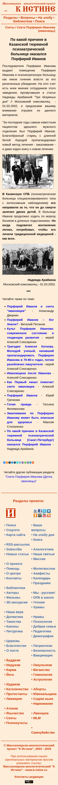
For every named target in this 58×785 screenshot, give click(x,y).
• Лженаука (40, 713)
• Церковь (12, 641)
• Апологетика (42, 549)
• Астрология (41, 679)
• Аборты (38, 689)
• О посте (11, 650)
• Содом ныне (42, 699)
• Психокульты (16, 723)
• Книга (36, 539)
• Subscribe (13, 549)
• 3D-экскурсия (16, 602)
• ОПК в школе (42, 597)
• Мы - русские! (43, 592)
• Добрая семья (43, 626)
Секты (9, 27)
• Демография (42, 636)
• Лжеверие (13, 699)
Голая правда (19, 404)
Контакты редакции (29, 776)
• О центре (12, 573)
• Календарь (41, 578)
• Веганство (40, 670)
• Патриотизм (41, 645)
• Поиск (10, 525)
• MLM (36, 718)
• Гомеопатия (41, 674)
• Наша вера (13, 612)
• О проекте (13, 563)
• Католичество (16, 689)
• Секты (10, 718)
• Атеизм (11, 708)
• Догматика (13, 617)
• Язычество (14, 713)
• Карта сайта (14, 535)
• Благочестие (15, 645)
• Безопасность (43, 650)
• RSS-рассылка (17, 544)
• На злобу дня (42, 535)
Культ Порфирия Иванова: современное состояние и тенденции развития (30, 333)
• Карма (10, 670)
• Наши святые (43, 554)
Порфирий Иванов (22, 395)
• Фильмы (12, 597)
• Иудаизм (12, 684)
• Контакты (12, 578)
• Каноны (11, 626)
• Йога (9, 674)
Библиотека (22, 21)
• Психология (41, 621)
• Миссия (38, 559)
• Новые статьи (16, 554)
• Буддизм (12, 660)
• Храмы (37, 607)
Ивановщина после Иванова (29, 373)
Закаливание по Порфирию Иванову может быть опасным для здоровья (30, 418)
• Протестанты (15, 694)
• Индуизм (12, 665)
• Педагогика (41, 631)
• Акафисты (40, 573)
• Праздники (41, 583)
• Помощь (12, 568)
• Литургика (13, 631)
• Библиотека (14, 588)
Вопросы (28, 17)
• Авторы (11, 592)
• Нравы (37, 617)
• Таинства (12, 621)
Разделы (11, 17)
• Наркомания (42, 703)
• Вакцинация (42, 655)
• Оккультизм (41, 665)
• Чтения (38, 602)
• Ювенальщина (44, 694)
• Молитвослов (43, 568)
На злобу (45, 17)
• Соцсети (12, 530)
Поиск (40, 21)
